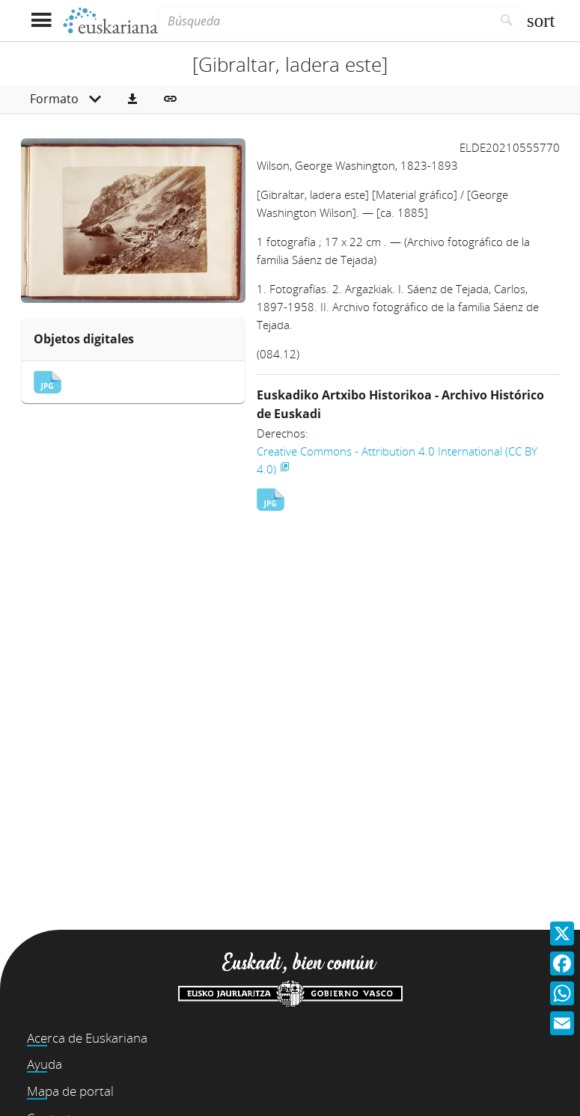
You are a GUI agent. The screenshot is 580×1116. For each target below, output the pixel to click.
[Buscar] (507, 21)
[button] (132, 99)
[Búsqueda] (325, 21)
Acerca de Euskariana (87, 1037)
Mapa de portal (70, 1091)
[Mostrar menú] (41, 20)
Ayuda (44, 1064)
